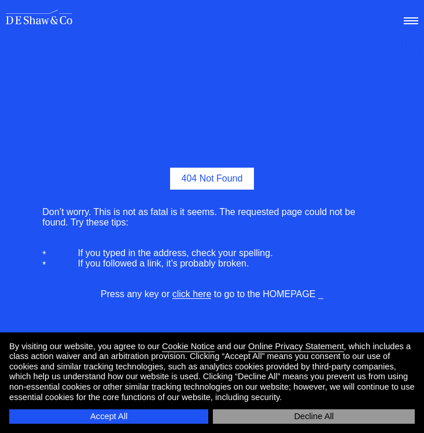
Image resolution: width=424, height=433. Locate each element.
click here (192, 294)
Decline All (314, 416)
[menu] (409, 18)
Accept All (108, 416)
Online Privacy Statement (296, 346)
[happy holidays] (411, 46)
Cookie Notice (188, 346)
